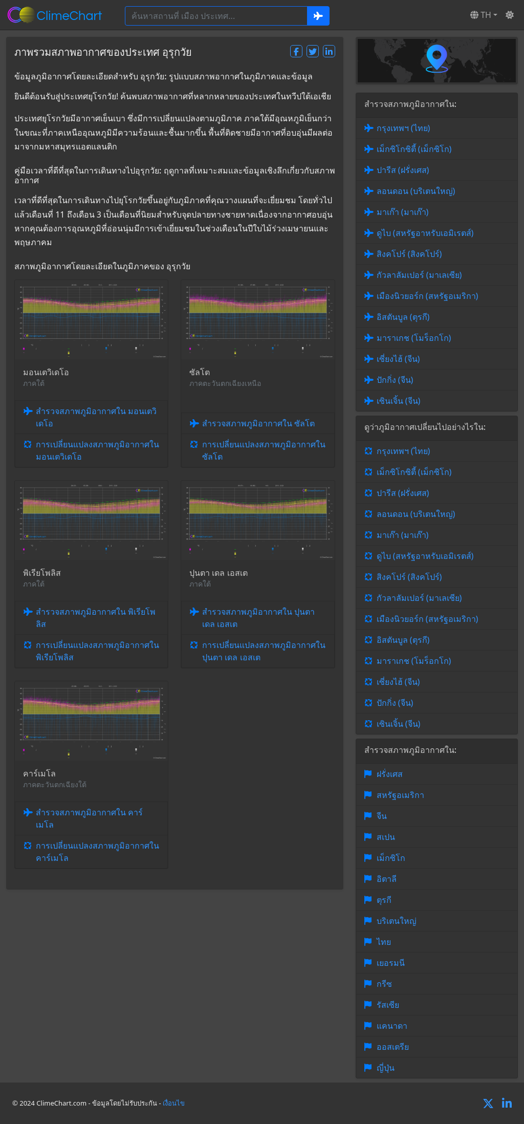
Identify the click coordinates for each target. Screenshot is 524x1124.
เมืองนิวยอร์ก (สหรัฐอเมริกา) (427, 295)
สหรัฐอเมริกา (400, 795)
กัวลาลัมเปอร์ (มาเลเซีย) (419, 274)
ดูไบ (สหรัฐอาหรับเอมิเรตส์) (425, 233)
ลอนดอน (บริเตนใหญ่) (416, 191)
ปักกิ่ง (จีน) (395, 379)
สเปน (386, 836)
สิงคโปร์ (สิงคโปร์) (409, 254)
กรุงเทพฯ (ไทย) (403, 128)
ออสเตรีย (393, 1046)
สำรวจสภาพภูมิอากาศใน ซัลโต (258, 423)
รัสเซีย (388, 1004)
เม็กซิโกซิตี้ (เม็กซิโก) (414, 149)
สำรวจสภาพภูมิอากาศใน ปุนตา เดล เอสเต (258, 618)
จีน (382, 816)
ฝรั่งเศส (390, 774)
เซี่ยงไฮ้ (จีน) (398, 358)
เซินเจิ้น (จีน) (399, 400)
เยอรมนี (391, 962)
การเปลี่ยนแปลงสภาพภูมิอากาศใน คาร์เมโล (97, 851)
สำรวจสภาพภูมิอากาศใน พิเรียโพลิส (96, 618)
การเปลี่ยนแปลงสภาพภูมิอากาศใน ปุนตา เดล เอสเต (263, 651)
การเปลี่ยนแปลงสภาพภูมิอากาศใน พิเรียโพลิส (97, 651)
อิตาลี (387, 878)
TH (480, 14)
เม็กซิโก (391, 857)
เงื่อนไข (174, 1103)
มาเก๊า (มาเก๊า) (403, 212)
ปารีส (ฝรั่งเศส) (403, 170)
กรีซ (384, 983)
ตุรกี (384, 899)
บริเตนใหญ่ (397, 920)
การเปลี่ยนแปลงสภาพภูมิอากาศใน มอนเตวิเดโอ (97, 450)
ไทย (384, 941)
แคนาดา (392, 1025)
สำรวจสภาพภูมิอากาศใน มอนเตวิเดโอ (96, 417)
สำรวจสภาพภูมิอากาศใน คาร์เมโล (89, 818)
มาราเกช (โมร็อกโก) (414, 337)
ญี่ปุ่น (386, 1067)
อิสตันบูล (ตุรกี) (403, 316)
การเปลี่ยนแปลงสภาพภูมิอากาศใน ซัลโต (263, 450)
